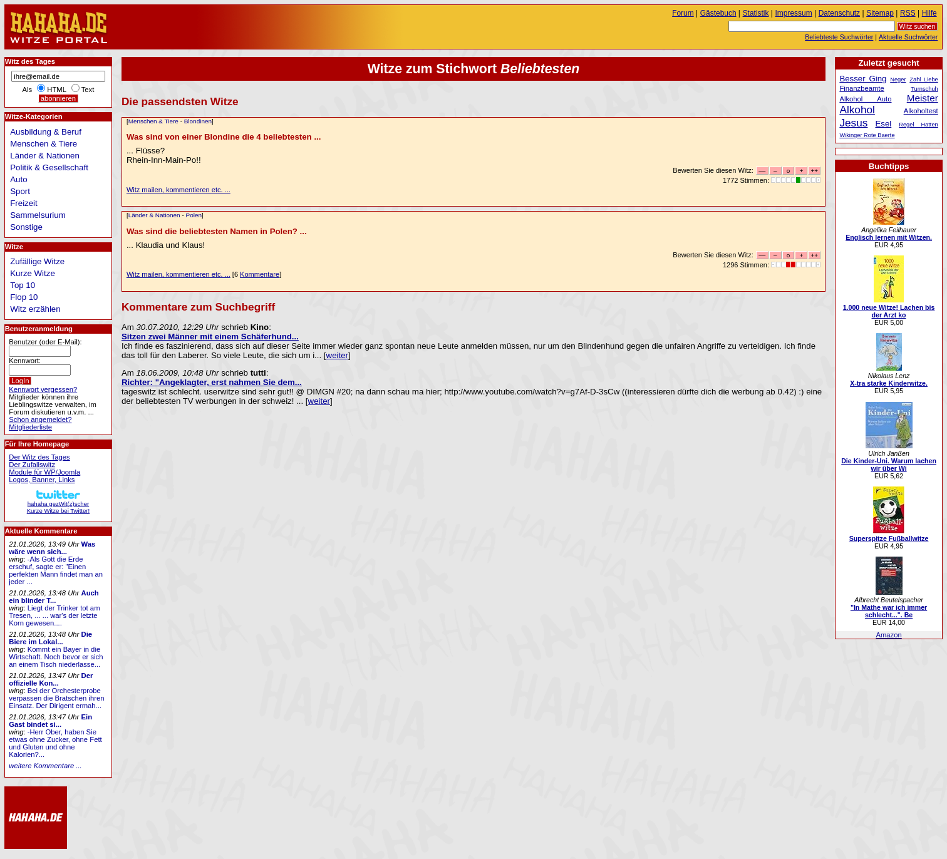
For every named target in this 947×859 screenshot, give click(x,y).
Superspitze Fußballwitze (889, 538)
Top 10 (22, 285)
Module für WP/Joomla (44, 472)
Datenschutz (839, 13)
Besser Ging (862, 78)
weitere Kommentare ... (45, 765)
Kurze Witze (32, 273)
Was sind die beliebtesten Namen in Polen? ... (217, 231)
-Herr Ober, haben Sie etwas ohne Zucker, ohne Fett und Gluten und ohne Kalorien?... (55, 743)
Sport (20, 191)
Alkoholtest (921, 111)
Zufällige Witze (37, 261)
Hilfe (929, 13)
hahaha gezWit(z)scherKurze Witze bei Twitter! (58, 503)
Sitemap (880, 13)
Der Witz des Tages (39, 457)
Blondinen (198, 121)
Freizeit (24, 203)
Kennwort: (25, 360)
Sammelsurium (37, 215)
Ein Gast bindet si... (50, 720)
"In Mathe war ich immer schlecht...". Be (889, 611)
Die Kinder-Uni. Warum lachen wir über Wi (888, 464)
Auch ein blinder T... (53, 596)
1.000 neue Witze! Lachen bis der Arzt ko (889, 311)
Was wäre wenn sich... (52, 547)
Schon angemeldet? (40, 419)
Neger (898, 79)
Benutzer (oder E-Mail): (45, 342)
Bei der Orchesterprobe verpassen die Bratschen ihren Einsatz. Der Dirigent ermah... (56, 698)
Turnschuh (924, 89)
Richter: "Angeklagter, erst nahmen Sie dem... (212, 382)
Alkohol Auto (865, 99)
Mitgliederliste (30, 427)
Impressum (793, 13)
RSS (908, 13)
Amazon (888, 635)
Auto (18, 179)
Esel (883, 123)
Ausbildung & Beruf (45, 131)
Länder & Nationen (154, 215)
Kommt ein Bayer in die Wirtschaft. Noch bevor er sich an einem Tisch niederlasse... (56, 657)
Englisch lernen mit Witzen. (889, 237)
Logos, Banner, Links (42, 479)
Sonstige (26, 227)
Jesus (853, 122)
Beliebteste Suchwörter (839, 37)
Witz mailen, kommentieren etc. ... (178, 189)
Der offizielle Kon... (51, 679)
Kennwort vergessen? (43, 389)
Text (88, 89)
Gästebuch (718, 13)
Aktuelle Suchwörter (908, 37)
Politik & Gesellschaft (49, 167)
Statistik (756, 13)
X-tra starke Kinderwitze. (889, 383)
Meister (922, 98)
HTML (56, 89)
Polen (194, 215)
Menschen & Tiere (153, 121)
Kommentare (259, 274)
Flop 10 (24, 297)
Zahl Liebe (923, 79)
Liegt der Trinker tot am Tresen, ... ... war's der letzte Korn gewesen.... (54, 615)
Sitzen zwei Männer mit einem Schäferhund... (210, 336)
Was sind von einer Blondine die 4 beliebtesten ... (224, 136)
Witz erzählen (35, 309)
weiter (337, 355)
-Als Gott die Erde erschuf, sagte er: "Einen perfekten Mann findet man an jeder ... (56, 570)
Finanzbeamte (861, 88)
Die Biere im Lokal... (50, 638)
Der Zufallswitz (32, 464)
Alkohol (857, 109)
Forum (683, 13)
